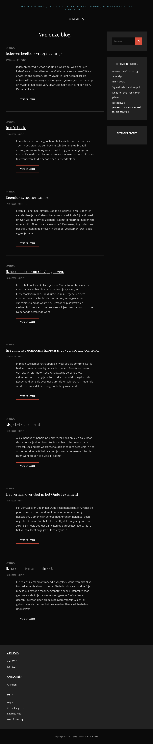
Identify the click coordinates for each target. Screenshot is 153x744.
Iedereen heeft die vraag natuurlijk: (35, 53)
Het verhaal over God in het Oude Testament (42, 494)
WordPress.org (15, 719)
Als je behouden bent (23, 424)
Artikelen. (10, 48)
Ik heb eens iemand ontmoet (29, 568)
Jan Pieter (21, 60)
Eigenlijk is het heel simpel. (28, 197)
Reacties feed (14, 713)
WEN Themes (92, 736)
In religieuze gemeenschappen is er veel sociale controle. (52, 350)
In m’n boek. (16, 127)
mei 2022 (12, 661)
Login (10, 702)
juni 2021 (12, 666)
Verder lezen (29, 100)
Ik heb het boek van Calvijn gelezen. (35, 271)
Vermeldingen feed (17, 708)
